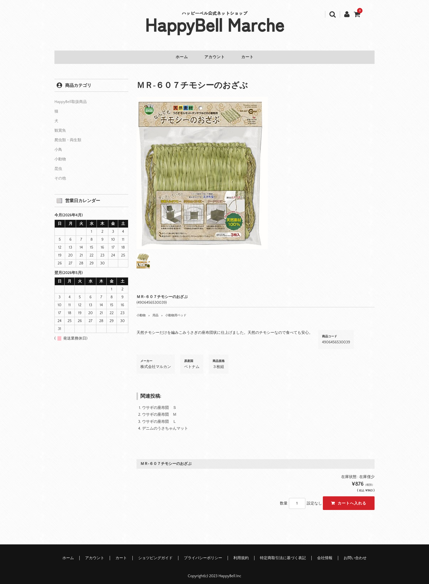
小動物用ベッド (175, 312)
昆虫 (58, 165)
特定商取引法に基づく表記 (283, 555)
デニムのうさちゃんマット (165, 425)
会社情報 (324, 555)
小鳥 (58, 146)
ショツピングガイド (155, 555)
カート (252, 57)
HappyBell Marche (214, 24)
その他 (60, 175)
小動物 (141, 312)
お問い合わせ (355, 555)
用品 (155, 312)
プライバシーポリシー (203, 555)
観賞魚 (60, 127)
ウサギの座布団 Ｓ (159, 404)
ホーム (177, 57)
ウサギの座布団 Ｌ (159, 418)
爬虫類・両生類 (67, 137)
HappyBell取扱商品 (70, 98)
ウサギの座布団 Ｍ (159, 411)
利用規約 (241, 555)
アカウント (214, 57)
